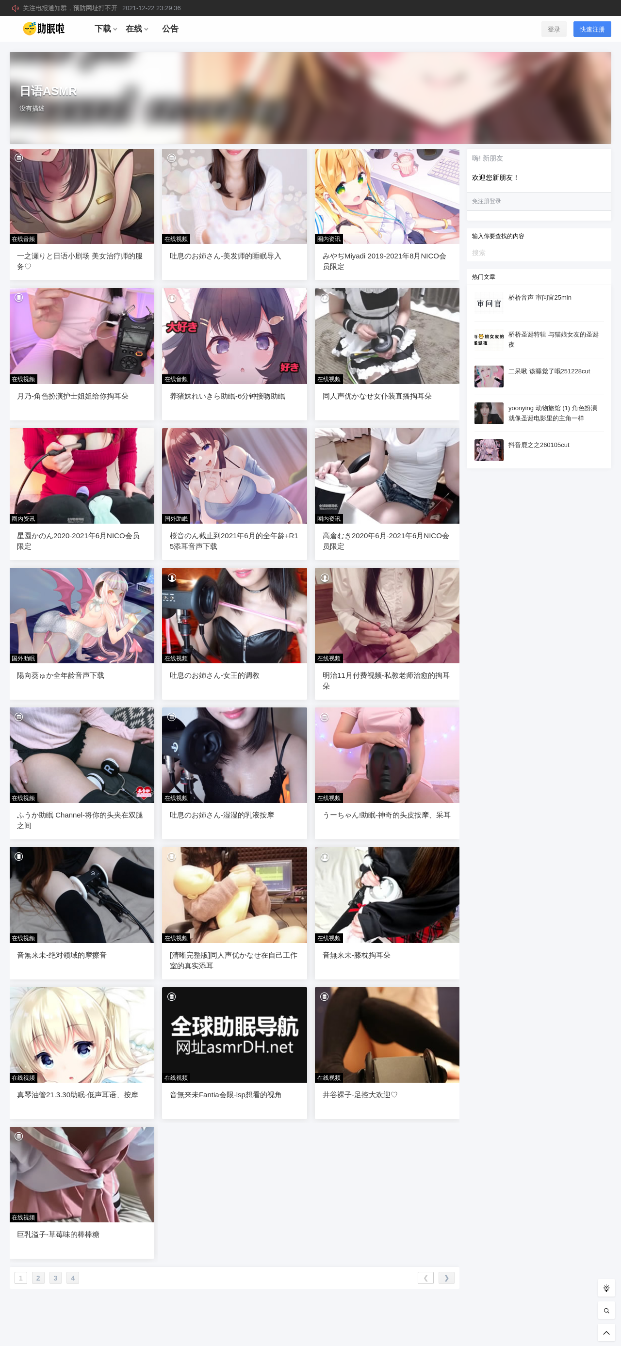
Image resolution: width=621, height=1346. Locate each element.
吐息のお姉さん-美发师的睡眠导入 (225, 256)
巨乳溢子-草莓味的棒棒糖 (58, 1234)
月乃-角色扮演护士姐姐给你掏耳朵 (73, 396)
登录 (554, 29)
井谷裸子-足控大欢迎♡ (360, 1094)
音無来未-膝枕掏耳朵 (357, 955)
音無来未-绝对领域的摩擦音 (62, 955)
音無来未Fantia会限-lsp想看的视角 (226, 1094)
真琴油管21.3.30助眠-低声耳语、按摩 (77, 1094)
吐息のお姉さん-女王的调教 (215, 675)
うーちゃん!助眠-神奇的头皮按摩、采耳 (387, 815)
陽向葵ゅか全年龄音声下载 (60, 675)
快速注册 (592, 29)
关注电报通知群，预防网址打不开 (102, 8)
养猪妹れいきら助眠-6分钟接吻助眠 (227, 396)
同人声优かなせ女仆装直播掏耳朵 (377, 396)
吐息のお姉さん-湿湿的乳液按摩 (222, 815)
